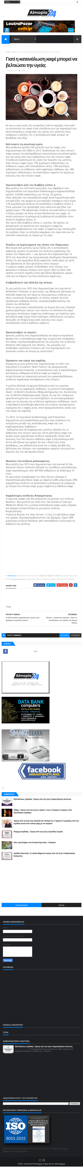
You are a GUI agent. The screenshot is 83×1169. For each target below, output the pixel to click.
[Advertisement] (41, 883)
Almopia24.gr (11, 578)
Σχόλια (61, 907)
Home (8, 52)
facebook (75, 638)
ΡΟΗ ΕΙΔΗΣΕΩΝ (22, 907)
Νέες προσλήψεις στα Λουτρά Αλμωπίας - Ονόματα (34, 845)
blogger (65, 638)
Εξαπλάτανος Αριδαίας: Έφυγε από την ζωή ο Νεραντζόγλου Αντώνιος (42, 801)
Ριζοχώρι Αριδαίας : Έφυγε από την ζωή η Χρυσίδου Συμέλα (38, 834)
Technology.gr (60, 1166)
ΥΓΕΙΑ (14, 52)
